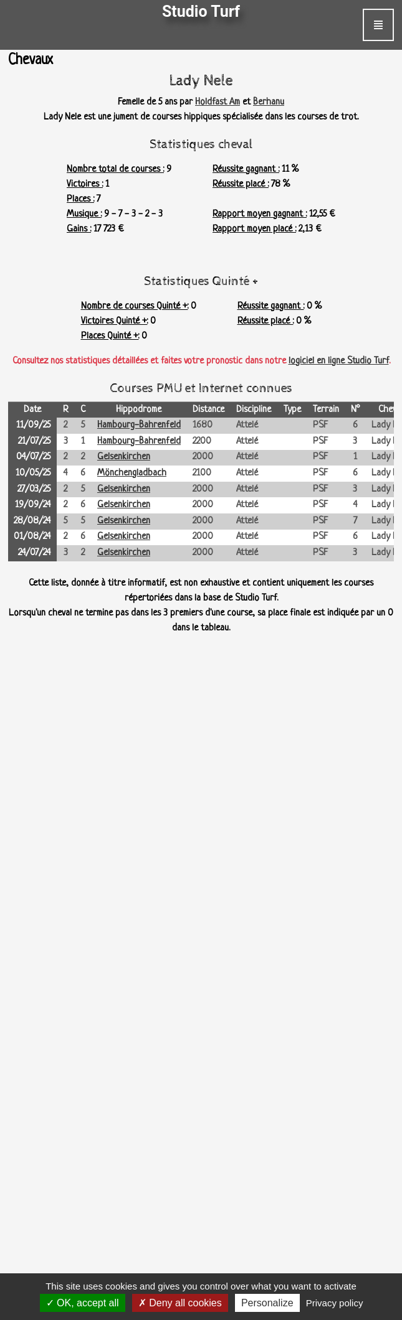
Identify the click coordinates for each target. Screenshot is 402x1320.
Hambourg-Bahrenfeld (139, 425)
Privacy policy (334, 1303)
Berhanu (268, 102)
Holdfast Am (217, 102)
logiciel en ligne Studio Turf (339, 361)
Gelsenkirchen (123, 457)
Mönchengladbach (131, 473)
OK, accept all (82, 1303)
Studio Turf (201, 11)
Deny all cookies (180, 1303)
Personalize (267, 1303)
